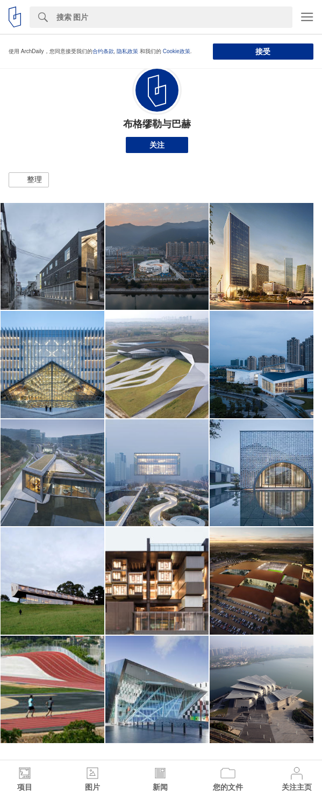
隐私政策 (127, 51)
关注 (156, 145)
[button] (29, 179)
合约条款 (103, 51)
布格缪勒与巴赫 (157, 124)
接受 (262, 51)
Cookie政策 (176, 51)
